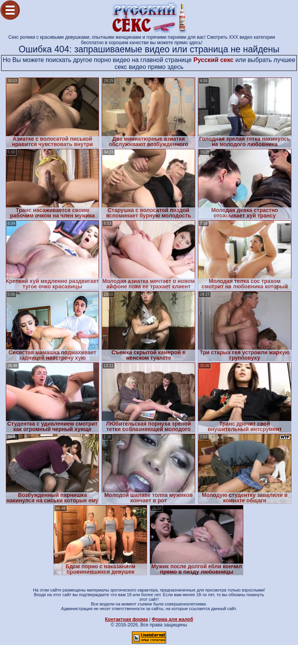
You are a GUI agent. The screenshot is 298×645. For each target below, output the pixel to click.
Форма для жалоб (172, 619)
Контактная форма (126, 619)
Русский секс (213, 60)
